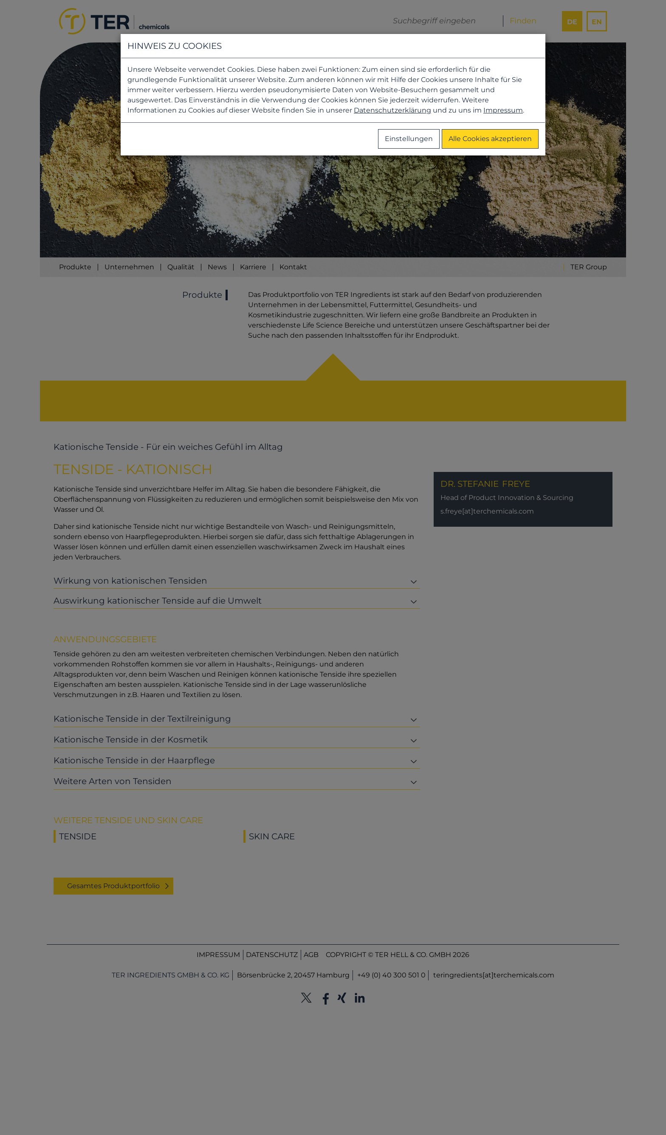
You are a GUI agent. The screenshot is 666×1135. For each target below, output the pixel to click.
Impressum (503, 110)
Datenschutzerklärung (392, 110)
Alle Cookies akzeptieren (490, 139)
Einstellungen (409, 139)
